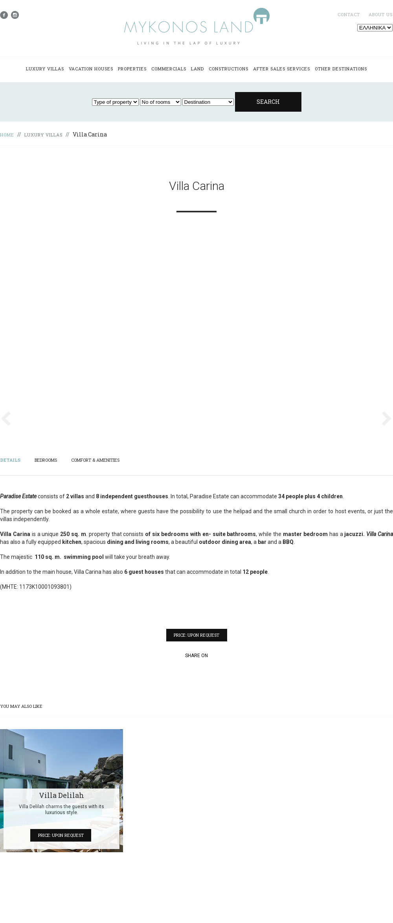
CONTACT (349, 14)
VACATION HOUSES (91, 69)
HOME (7, 135)
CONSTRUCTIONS (228, 69)
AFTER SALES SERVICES (281, 69)
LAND (197, 69)
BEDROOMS (46, 460)
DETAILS (10, 460)
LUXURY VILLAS (45, 69)
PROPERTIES (132, 69)
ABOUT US (381, 14)
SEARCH (268, 101)
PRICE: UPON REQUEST (196, 635)
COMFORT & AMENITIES (95, 460)
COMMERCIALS (168, 69)
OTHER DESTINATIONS (341, 69)
